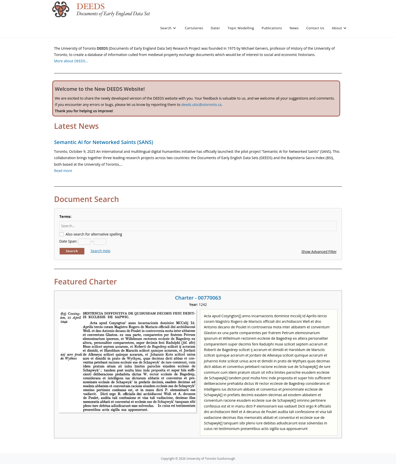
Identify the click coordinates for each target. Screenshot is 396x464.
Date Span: (68, 241)
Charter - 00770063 (198, 297)
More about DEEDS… (71, 61)
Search (72, 251)
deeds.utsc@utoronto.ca (201, 104)
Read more (63, 170)
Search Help (100, 250)
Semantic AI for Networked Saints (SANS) (103, 142)
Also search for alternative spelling (94, 234)
